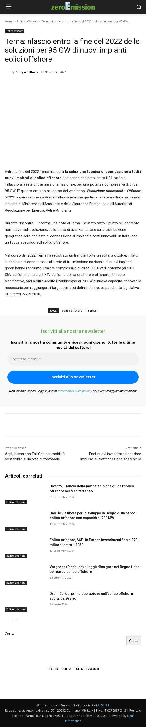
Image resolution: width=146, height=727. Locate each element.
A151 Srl (103, 705)
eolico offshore (72, 310)
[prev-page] (8, 620)
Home (9, 21)
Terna (91, 310)
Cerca (9, 633)
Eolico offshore (27, 21)
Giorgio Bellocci (26, 72)
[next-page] (16, 620)
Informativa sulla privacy (75, 391)
